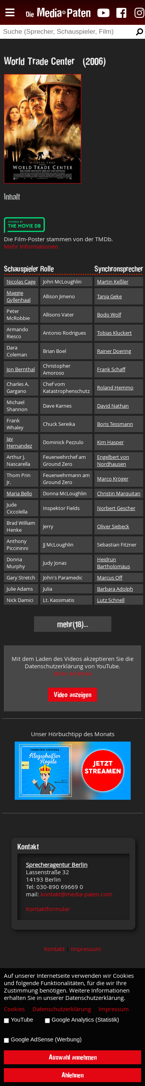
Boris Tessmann (115, 423)
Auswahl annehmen (73, 1057)
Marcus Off (109, 577)
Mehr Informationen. (32, 246)
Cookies (14, 1009)
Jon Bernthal (21, 369)
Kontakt (54, 949)
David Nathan (113, 405)
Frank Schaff (111, 369)
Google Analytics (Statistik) (85, 1020)
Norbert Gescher (116, 508)
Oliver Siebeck (113, 526)
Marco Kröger (112, 478)
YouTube (22, 1020)
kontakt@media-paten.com (77, 894)
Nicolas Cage (21, 281)
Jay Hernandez (19, 442)
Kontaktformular (48, 909)
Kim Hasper (110, 442)
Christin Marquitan (118, 493)
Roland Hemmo (115, 387)
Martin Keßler (112, 281)
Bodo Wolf (109, 314)
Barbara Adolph (115, 588)
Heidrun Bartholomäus (113, 563)
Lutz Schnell (111, 600)
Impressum (86, 949)
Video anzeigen (72, 694)
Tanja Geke (109, 296)
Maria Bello (19, 493)
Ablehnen (72, 1075)
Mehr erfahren (72, 673)
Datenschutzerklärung (61, 1009)
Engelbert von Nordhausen (113, 460)
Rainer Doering (114, 351)
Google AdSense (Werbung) (46, 1039)
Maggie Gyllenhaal (19, 296)
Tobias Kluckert (114, 332)
